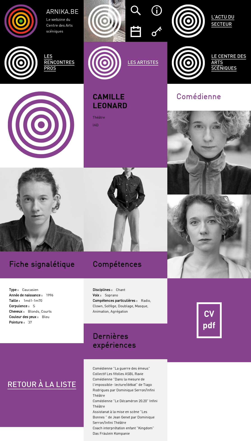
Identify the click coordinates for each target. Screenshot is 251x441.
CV (209, 320)
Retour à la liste (41, 385)
